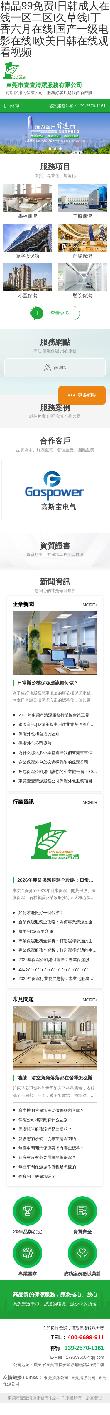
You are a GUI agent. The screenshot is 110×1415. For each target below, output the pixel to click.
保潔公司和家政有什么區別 (43, 1119)
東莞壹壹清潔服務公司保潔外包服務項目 (55, 781)
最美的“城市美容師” (36, 931)
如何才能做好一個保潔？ (41, 912)
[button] (50, 148)
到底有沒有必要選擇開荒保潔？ (47, 1157)
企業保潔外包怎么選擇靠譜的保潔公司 (53, 762)
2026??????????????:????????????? (54, 969)
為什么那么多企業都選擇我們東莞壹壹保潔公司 (61, 752)
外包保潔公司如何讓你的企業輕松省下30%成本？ (63, 771)
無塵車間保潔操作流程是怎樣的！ (49, 1166)
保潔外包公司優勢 (34, 743)
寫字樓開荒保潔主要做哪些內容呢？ (51, 1110)
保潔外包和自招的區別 (39, 733)
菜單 (12, 106)
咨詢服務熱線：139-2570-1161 (77, 106)
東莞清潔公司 (56, 1377)
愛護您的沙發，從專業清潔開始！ (49, 1138)
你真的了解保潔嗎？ (36, 1176)
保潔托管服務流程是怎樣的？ (45, 1129)
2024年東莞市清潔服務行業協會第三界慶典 (57, 715)
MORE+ (90, 605)
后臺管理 (94, 1398)
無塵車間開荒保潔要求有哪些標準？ (51, 1148)
